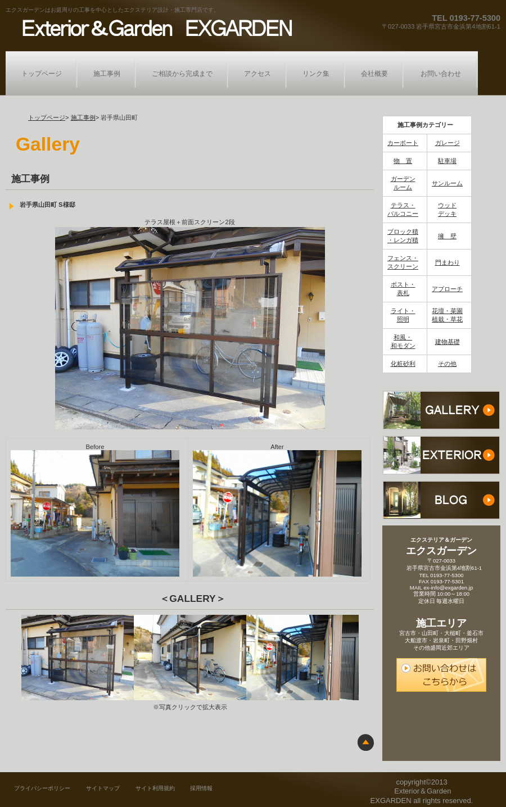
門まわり (447, 262)
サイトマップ (103, 788)
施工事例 (83, 117)
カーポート (402, 142)
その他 (447, 363)
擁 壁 (447, 236)
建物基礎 (447, 341)
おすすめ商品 (441, 455)
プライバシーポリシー (42, 788)
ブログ (441, 500)
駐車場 (447, 160)
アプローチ (447, 288)
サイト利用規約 (155, 788)
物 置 (403, 160)
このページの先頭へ (366, 742)
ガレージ (447, 142)
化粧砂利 (403, 363)
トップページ (46, 117)
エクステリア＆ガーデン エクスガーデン (154, 27)
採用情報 (201, 788)
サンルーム (447, 183)
